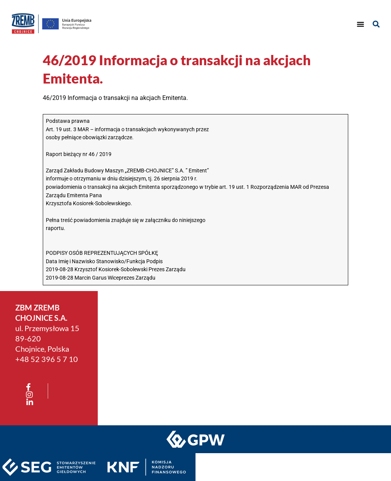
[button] (360, 24)
